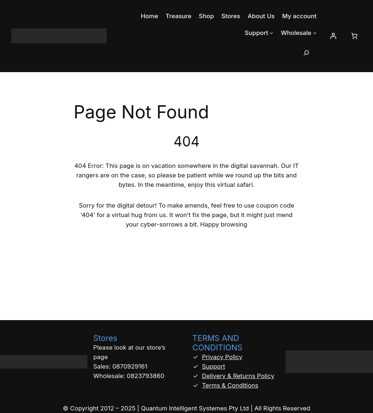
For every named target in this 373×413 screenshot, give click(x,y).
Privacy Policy (222, 357)
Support (213, 366)
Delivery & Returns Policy (238, 375)
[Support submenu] (271, 33)
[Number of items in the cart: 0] (354, 36)
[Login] (333, 36)
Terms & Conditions (230, 385)
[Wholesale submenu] (315, 33)
